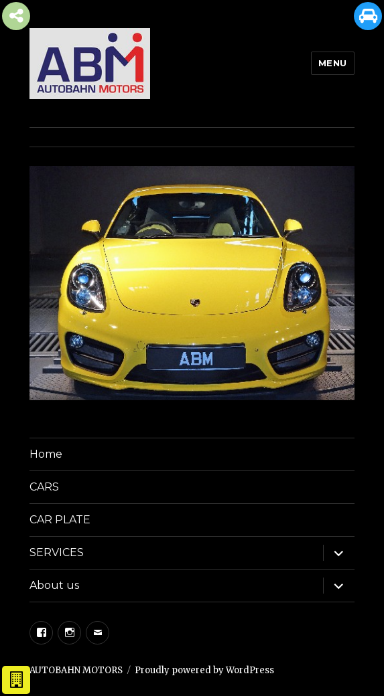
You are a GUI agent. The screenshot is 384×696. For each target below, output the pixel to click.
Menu (332, 63)
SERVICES (56, 552)
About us (54, 585)
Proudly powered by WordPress (204, 670)
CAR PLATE (59, 519)
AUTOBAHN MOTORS (76, 670)
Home (45, 454)
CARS (44, 487)
